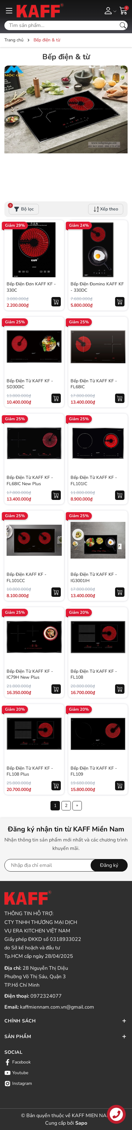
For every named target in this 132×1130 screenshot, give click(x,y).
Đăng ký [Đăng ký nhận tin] (109, 865)
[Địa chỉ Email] (66, 865)
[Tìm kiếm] (123, 25)
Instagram (18, 1083)
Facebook (17, 1062)
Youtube (16, 1073)
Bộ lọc (21, 208)
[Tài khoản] (109, 10)
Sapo (81, 1123)
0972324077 (46, 996)
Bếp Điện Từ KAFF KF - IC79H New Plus (30, 674)
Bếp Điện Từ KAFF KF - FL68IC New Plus (30, 481)
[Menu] (9, 10)
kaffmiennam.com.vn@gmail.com (57, 1007)
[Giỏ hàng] (123, 10)
